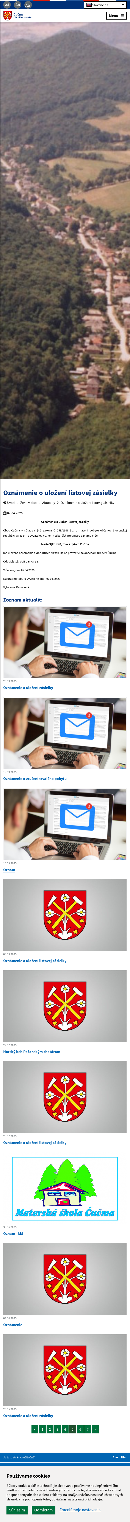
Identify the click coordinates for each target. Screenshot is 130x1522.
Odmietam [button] (43, 1510)
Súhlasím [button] (17, 1510)
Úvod (9, 502)
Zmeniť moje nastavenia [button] (80, 1510)
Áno (116, 1457)
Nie (124, 1457)
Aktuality (48, 502)
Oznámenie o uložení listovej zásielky (87, 502)
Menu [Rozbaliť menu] (116, 15)
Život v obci (28, 502)
